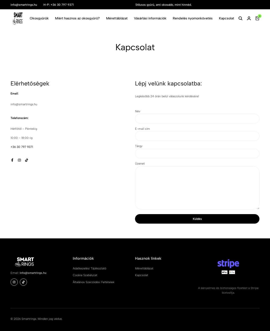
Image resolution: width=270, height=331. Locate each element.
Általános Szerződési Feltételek (93, 282)
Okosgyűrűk (39, 18)
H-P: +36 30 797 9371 (58, 5)
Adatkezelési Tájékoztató (89, 268)
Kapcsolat (226, 18)
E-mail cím (197, 134)
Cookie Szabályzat (85, 275)
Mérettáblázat (117, 18)
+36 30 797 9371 (22, 147)
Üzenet (197, 186)
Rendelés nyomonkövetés (193, 18)
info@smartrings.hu (24, 5)
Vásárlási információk (150, 18)
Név (197, 116)
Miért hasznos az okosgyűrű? (77, 18)
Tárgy (197, 151)
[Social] (12, 160)
